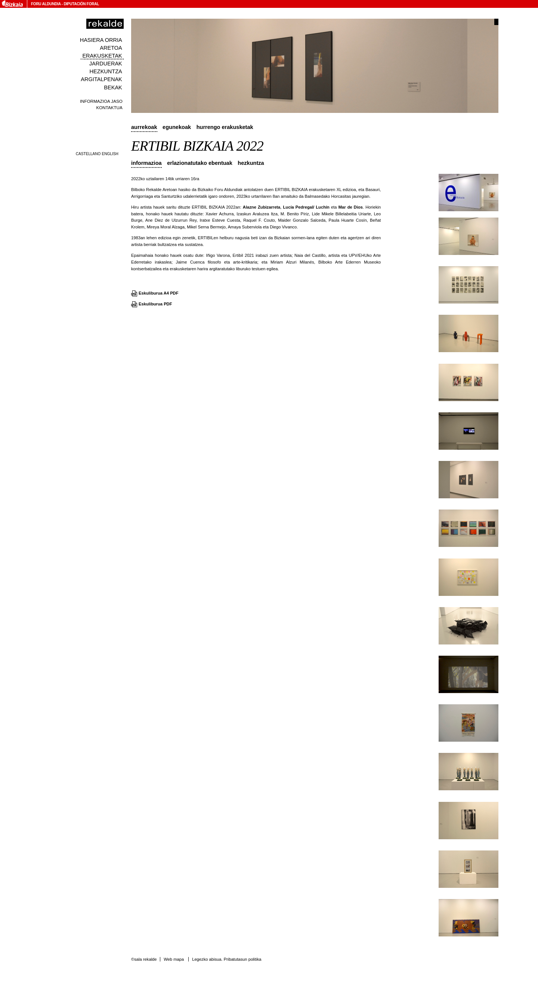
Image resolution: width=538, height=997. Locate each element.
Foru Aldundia (46, 4)
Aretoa (111, 48)
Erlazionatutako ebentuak (199, 163)
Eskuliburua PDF (155, 304)
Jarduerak (105, 64)
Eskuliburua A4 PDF (159, 293)
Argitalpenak (101, 79)
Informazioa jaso (101, 101)
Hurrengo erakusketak (225, 127)
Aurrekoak (144, 127)
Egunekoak (177, 127)
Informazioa (146, 163)
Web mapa (174, 959)
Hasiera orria (101, 40)
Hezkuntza (106, 71)
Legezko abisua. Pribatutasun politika (226, 959)
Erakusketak (102, 56)
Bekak (113, 87)
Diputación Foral (81, 4)
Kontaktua (109, 107)
